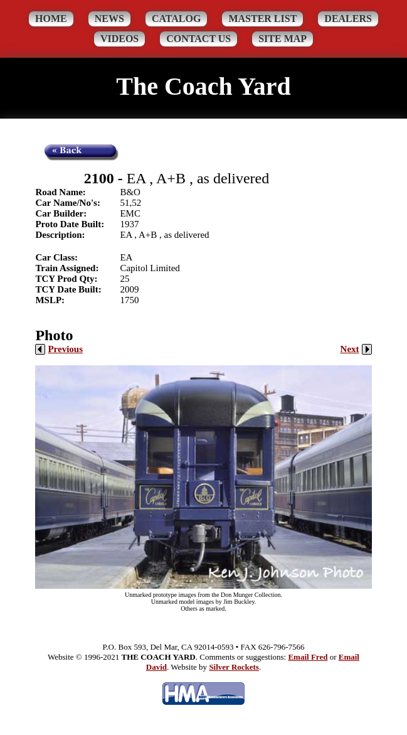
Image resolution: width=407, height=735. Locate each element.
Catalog (176, 18)
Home (51, 18)
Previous (59, 349)
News (109, 18)
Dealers (348, 18)
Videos (119, 38)
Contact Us (198, 38)
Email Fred (307, 657)
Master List (262, 18)
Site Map (282, 38)
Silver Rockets (234, 667)
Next (356, 349)
